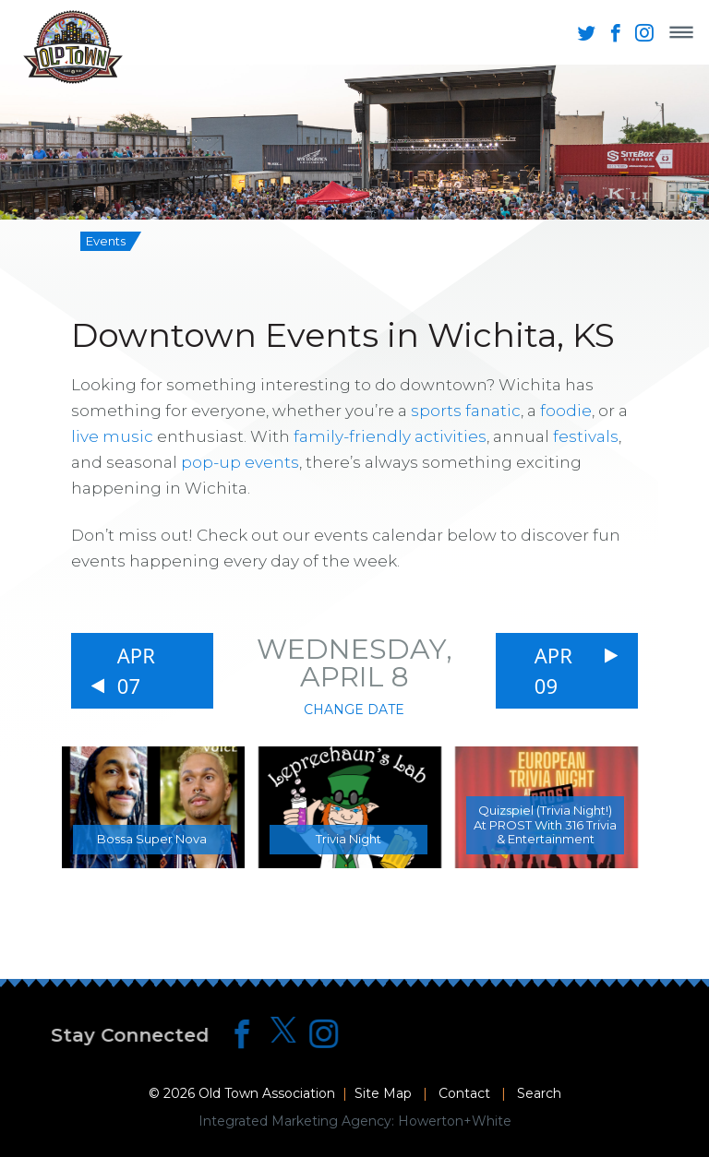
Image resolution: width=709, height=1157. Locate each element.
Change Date (354, 709)
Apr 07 (136, 670)
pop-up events (240, 462)
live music (112, 436)
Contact (464, 1093)
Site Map (383, 1093)
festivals (586, 436)
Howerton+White (454, 1121)
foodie (566, 410)
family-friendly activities (390, 436)
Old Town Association (266, 1093)
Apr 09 (553, 670)
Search (539, 1093)
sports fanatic (466, 410)
